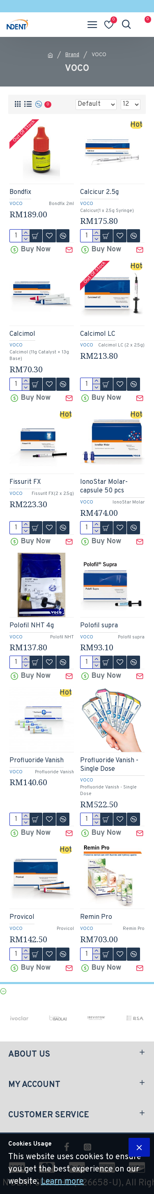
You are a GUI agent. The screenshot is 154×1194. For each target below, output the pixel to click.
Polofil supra (99, 626)
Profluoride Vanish (36, 761)
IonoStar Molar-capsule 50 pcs (104, 486)
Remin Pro (96, 917)
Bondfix (20, 192)
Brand (72, 55)
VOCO (16, 204)
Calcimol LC (97, 334)
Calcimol (22, 334)
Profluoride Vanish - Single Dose (109, 765)
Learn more (62, 1181)
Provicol (21, 917)
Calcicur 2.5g (99, 192)
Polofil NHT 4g (31, 626)
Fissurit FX (25, 482)
